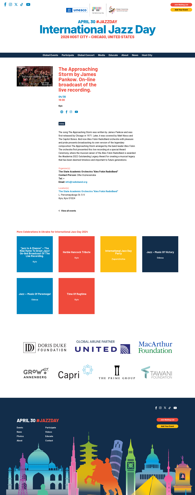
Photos (20, 436)
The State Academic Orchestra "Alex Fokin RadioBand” (88, 191)
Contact (49, 440)
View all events (68, 210)
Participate (68, 55)
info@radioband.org (76, 182)
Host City (147, 55)
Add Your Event (181, 10)
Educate (113, 55)
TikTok (21, 4)
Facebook (5, 4)
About (124, 55)
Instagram (10, 4)
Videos (48, 432)
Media (101, 55)
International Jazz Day (98, 29)
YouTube (28, 4)
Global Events (50, 55)
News (135, 55)
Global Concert (86, 55)
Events (20, 427)
